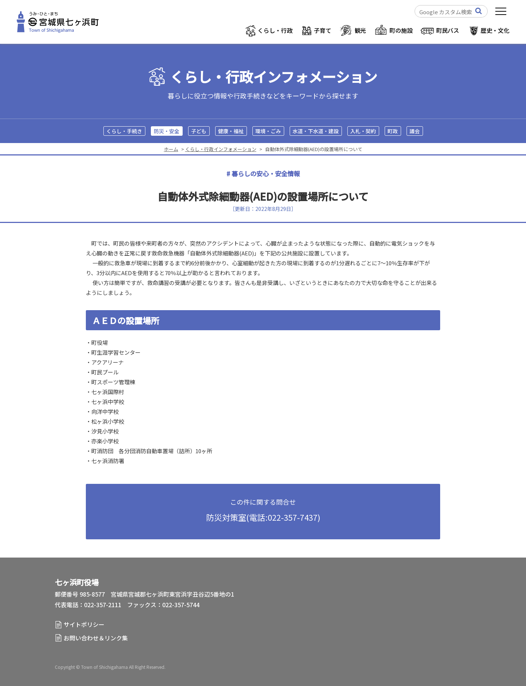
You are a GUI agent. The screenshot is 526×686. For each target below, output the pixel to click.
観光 (360, 30)
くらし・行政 (275, 30)
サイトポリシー (84, 624)
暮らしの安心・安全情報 (266, 173)
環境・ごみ (268, 131)
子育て (322, 30)
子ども (198, 131)
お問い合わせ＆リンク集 (96, 637)
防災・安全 (166, 131)
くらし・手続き (124, 131)
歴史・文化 (495, 30)
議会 (414, 131)
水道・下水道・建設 (316, 131)
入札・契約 (363, 131)
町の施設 (400, 30)
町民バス (447, 30)
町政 (393, 131)
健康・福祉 (231, 131)
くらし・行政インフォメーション (273, 77)
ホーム (171, 149)
